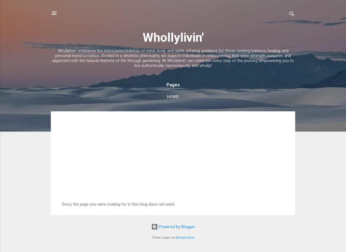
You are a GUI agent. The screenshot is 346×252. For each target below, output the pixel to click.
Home (173, 96)
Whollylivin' (173, 37)
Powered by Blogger (173, 226)
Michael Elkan (185, 237)
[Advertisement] (173, 160)
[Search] (292, 15)
